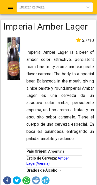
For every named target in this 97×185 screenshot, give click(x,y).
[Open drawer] (10, 7)
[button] (7, 180)
